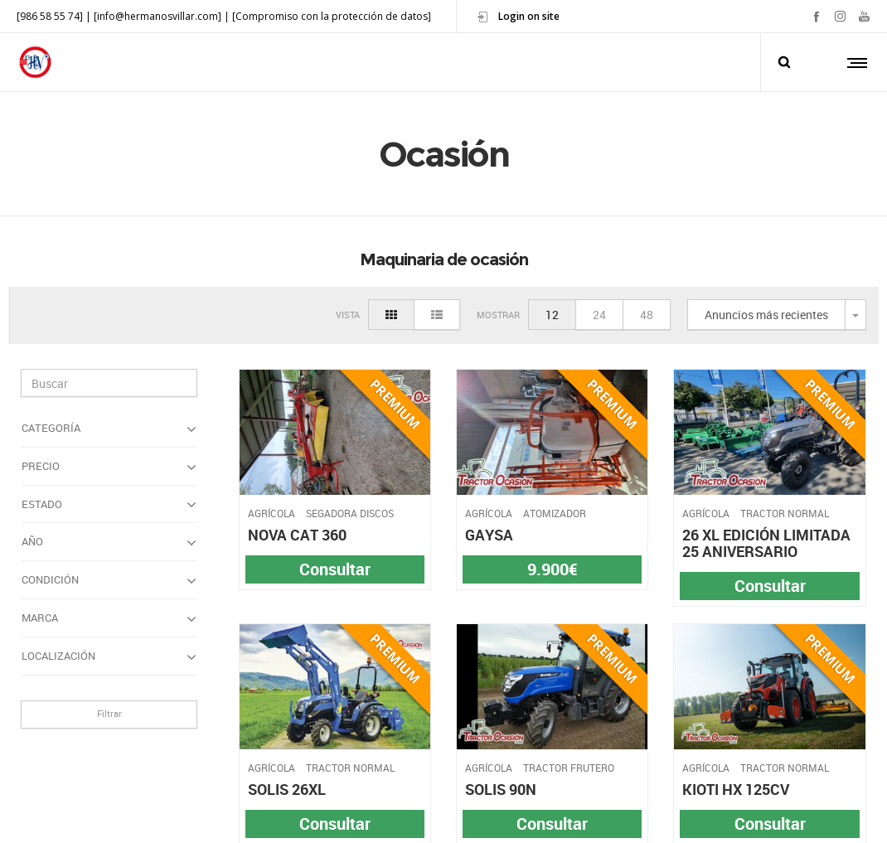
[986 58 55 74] (50, 16)
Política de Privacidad (390, 814)
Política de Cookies (502, 814)
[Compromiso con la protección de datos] (331, 16)
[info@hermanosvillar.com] (157, 16)
